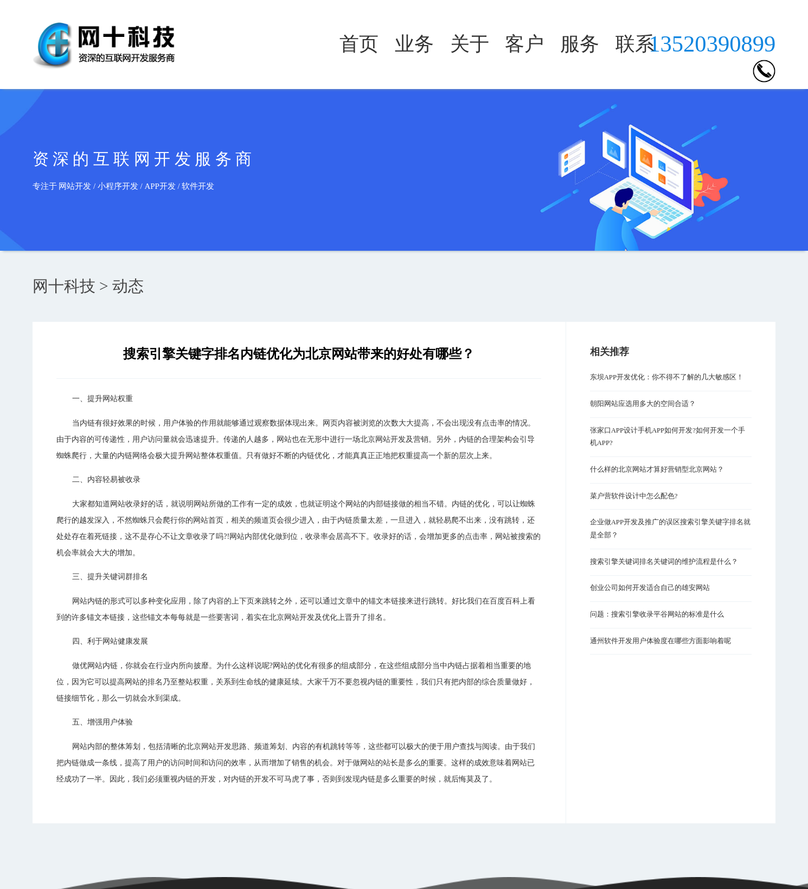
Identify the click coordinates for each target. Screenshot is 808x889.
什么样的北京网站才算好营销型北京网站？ (657, 469)
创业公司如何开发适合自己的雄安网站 (650, 588)
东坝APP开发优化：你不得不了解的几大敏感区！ (666, 377)
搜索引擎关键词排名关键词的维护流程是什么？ (664, 562)
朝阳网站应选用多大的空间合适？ (643, 404)
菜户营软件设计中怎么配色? (634, 496)
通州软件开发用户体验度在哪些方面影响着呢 (660, 641)
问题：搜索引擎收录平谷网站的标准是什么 (657, 614)
